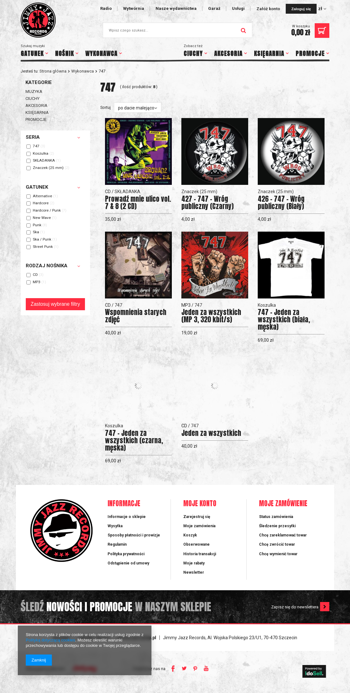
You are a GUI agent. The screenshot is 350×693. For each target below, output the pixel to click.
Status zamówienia (276, 517)
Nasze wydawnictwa (176, 8)
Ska (36, 232)
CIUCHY (193, 53)
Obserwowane (196, 544)
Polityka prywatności (126, 554)
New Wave (42, 218)
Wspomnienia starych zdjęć (135, 316)
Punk (37, 225)
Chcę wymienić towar (278, 554)
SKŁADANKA (44, 161)
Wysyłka (115, 526)
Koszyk (190, 535)
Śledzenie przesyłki (277, 526)
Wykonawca (82, 71)
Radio (106, 8)
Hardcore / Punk (47, 211)
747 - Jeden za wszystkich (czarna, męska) (134, 441)
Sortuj (105, 107)
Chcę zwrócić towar (277, 544)
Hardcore (41, 203)
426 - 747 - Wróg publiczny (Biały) (281, 202)
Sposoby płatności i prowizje (134, 535)
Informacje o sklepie (127, 517)
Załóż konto (268, 8)
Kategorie (38, 82)
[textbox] (177, 30)
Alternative (42, 196)
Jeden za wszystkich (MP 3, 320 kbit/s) (211, 316)
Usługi (238, 8)
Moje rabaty (194, 563)
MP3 (36, 282)
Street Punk (43, 247)
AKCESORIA (228, 53)
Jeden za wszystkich (211, 433)
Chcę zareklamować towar (283, 535)
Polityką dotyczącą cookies (50, 640)
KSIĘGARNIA (269, 53)
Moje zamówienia (199, 526)
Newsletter (193, 572)
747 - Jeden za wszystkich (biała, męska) (284, 320)
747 (36, 146)
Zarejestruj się (196, 517)
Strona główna (52, 71)
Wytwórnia (133, 8)
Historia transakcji (199, 554)
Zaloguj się (301, 9)
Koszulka (40, 154)
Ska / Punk (42, 240)
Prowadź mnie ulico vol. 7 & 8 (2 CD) (138, 202)
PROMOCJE (310, 53)
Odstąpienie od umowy (128, 563)
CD (35, 275)
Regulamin (117, 544)
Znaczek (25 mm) (48, 168)
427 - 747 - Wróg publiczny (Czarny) (207, 202)
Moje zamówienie (283, 503)
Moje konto (199, 503)
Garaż (214, 8)
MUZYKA (33, 91)
